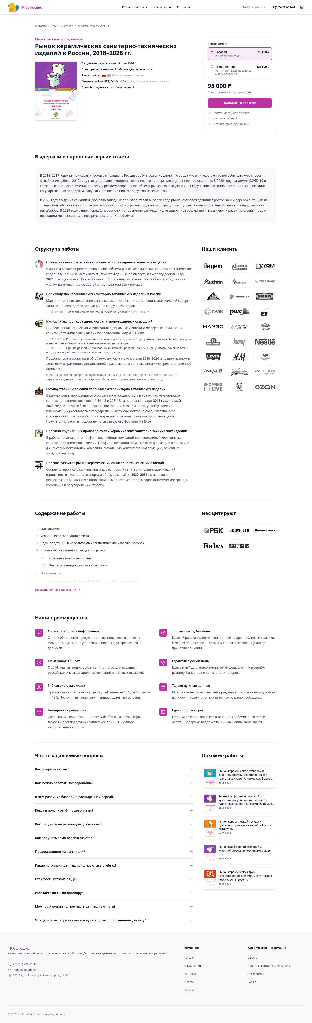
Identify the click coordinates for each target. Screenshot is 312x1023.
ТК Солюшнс (25, 7)
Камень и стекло (62, 26)
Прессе (189, 982)
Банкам (189, 990)
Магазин (41, 26)
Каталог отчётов (135, 7)
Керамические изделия (93, 26)
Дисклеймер (255, 974)
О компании (162, 7)
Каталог (189, 957)
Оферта (252, 957)
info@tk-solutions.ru (254, 7)
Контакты (183, 7)
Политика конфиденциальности (269, 966)
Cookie (251, 982)
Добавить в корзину (240, 103)
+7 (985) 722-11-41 (283, 7)
